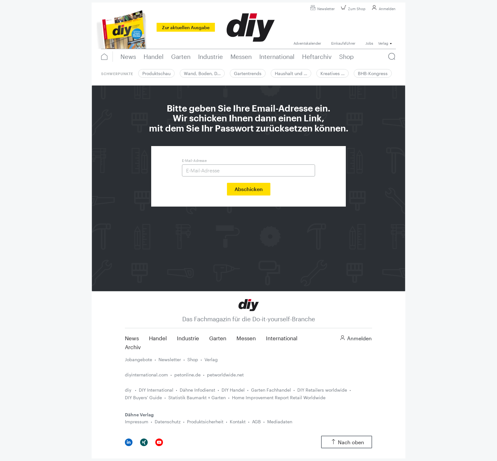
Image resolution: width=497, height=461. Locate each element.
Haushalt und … (291, 73)
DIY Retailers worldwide (322, 390)
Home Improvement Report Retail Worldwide (279, 397)
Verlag (211, 359)
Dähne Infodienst (197, 390)
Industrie (188, 338)
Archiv (133, 347)
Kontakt (238, 421)
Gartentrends (247, 73)
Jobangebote (138, 359)
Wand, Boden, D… (202, 73)
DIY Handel (233, 390)
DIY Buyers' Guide (143, 397)
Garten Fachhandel (271, 390)
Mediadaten (279, 421)
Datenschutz (168, 421)
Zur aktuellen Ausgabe (186, 27)
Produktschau (156, 73)
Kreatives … (332, 73)
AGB (256, 421)
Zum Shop (352, 9)
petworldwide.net (225, 374)
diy (128, 390)
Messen (246, 338)
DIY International (156, 390)
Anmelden (383, 9)
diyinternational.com (146, 374)
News (132, 338)
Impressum (136, 421)
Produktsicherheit (205, 421)
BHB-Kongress (373, 73)
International (281, 338)
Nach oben (346, 442)
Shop (192, 359)
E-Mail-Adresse (194, 160)
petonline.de (187, 374)
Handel (158, 338)
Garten (217, 338)
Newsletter (321, 9)
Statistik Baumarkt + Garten (197, 397)
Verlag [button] (383, 43)
